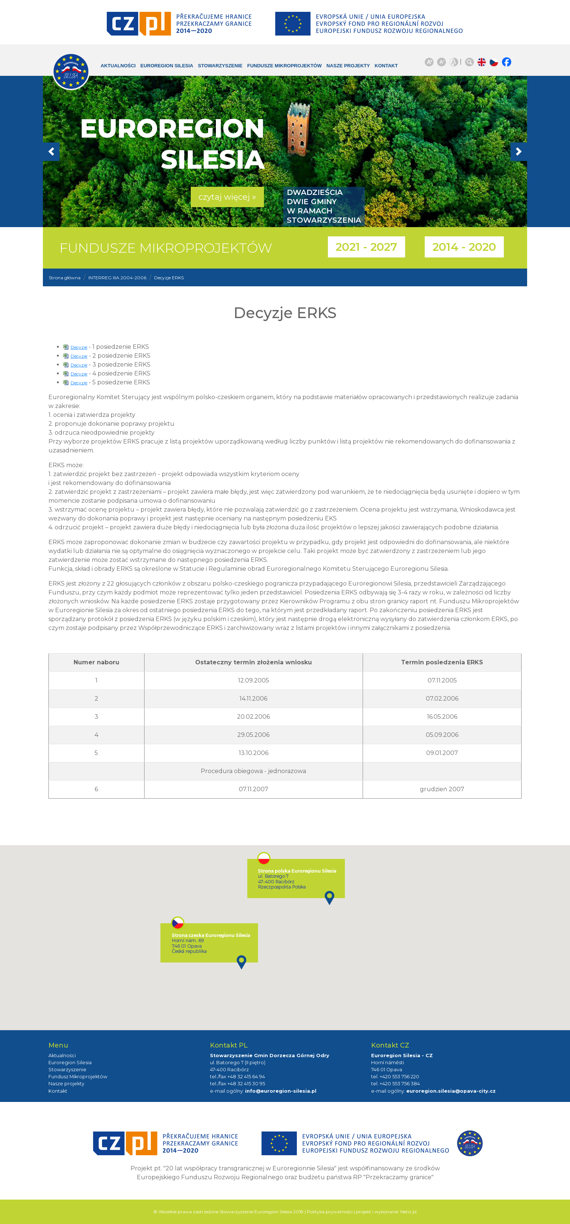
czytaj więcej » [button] (227, 197)
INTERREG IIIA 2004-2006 (117, 277)
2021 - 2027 (366, 247)
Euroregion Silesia (161, 65)
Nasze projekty (342, 65)
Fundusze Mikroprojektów (279, 65)
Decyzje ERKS (169, 277)
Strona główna (65, 277)
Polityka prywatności (330, 1211)
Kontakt (381, 65)
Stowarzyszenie (215, 65)
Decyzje (79, 347)
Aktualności (112, 65)
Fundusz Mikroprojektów (77, 1076)
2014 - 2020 (464, 247)
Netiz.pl (408, 1211)
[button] (79, 151)
